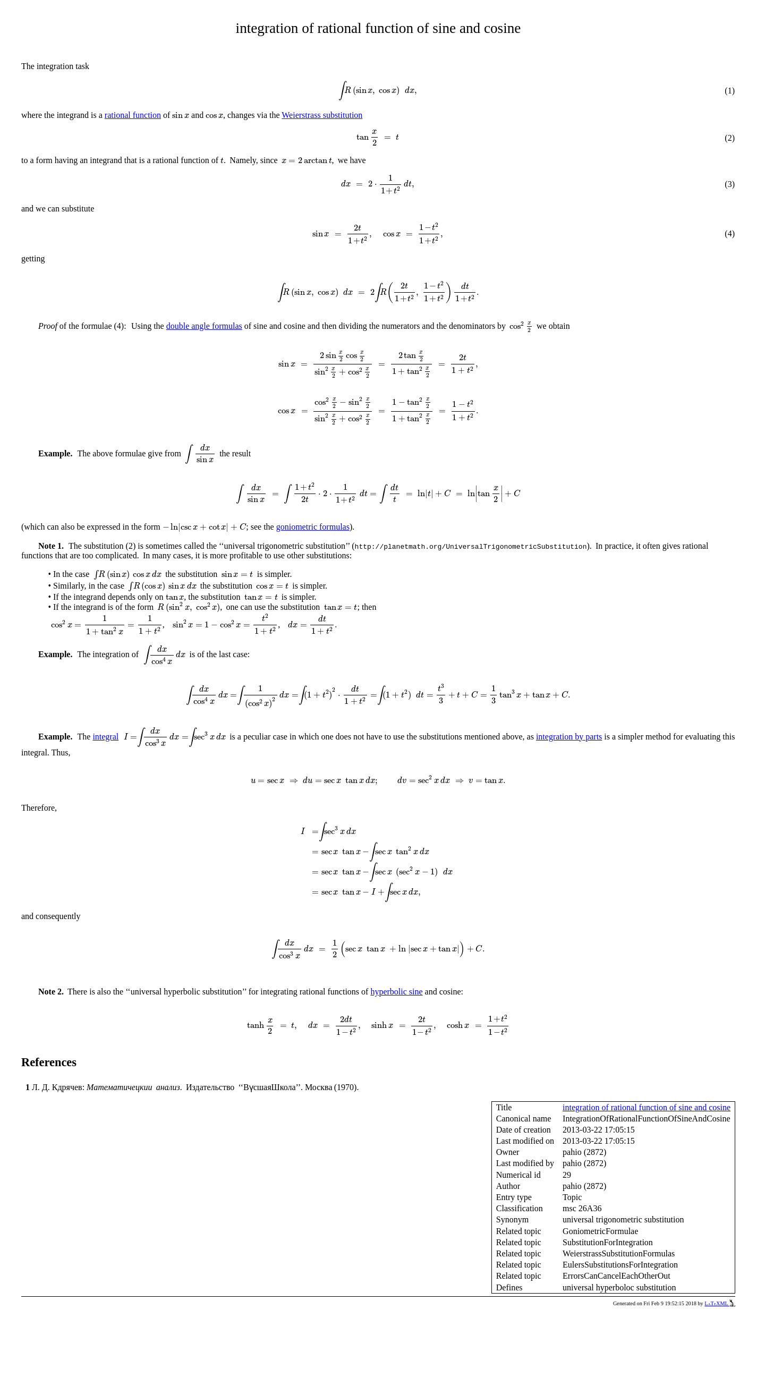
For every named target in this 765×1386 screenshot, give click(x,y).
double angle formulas (204, 325)
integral (105, 736)
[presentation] (377, 90)
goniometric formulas (313, 526)
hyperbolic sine (396, 991)
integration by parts (569, 736)
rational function (133, 115)
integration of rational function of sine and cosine (646, 1107)
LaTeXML (719, 1303)
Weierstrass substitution (322, 115)
